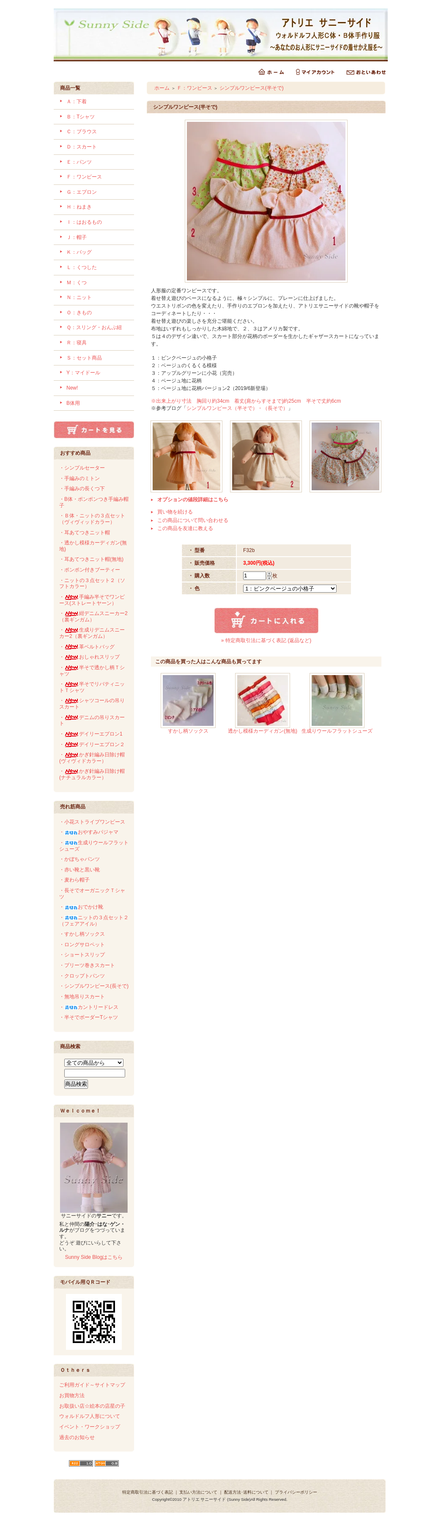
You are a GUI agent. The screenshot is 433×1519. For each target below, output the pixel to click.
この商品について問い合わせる (192, 520)
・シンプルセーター (82, 468)
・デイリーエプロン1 (91, 734)
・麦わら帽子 (74, 880)
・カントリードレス (88, 1007)
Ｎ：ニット (79, 297)
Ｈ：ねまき (79, 207)
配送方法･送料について (246, 1492)
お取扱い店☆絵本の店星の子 (92, 1406)
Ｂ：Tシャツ (80, 117)
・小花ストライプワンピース (92, 822)
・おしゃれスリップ (89, 657)
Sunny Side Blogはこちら (94, 1257)
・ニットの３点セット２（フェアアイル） (94, 921)
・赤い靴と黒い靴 (79, 870)
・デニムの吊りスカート (92, 720)
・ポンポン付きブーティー (89, 570)
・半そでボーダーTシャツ (88, 1017)
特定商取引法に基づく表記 (147, 1492)
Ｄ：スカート (81, 147)
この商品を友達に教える (185, 528)
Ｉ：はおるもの (84, 222)
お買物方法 (72, 1395)
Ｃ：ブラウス (81, 132)
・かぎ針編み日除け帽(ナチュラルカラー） (92, 774)
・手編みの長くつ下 (82, 489)
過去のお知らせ (77, 1437)
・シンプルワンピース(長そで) (94, 986)
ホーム (162, 88)
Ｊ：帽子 (76, 237)
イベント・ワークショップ (89, 1427)
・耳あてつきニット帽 (84, 533)
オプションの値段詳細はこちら (192, 500)
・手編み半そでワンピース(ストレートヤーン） (92, 600)
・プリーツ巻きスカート (87, 965)
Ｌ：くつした (81, 267)
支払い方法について (198, 1492)
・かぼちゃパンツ (79, 859)
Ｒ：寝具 (76, 343)
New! (72, 388)
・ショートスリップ (82, 955)
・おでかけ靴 (81, 907)
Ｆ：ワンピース (84, 177)
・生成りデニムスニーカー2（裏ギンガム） (92, 633)
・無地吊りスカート (82, 997)
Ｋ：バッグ (79, 252)
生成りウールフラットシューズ (337, 731)
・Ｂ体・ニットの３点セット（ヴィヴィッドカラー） (92, 519)
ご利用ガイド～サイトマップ (92, 1385)
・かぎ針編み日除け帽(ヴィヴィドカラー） (92, 758)
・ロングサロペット (82, 945)
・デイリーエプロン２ (92, 744)
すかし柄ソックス (188, 731)
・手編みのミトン (79, 478)
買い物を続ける (175, 512)
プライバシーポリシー (296, 1492)
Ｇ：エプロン (81, 192)
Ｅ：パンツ (79, 162)
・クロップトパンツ (82, 976)
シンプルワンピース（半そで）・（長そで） (237, 408)
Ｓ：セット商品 (84, 358)
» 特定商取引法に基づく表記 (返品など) (266, 640)
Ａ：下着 (76, 101)
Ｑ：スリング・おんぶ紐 (94, 327)
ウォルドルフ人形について (89, 1416)
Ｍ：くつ (76, 283)
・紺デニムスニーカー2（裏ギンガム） (93, 616)
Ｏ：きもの (79, 313)
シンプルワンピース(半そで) (251, 88)
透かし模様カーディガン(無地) (262, 731)
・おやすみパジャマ (88, 832)
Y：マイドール (83, 373)
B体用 (73, 403)
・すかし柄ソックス (82, 934)
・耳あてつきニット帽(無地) (91, 559)
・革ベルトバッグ (87, 647)
